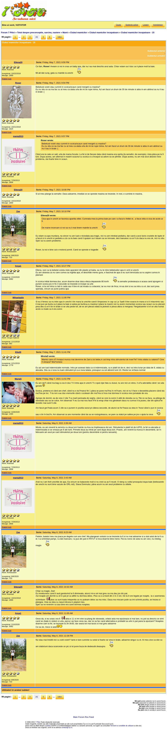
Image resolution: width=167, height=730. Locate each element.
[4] (37, 37)
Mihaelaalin (18, 297)
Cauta (118, 25)
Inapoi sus (6, 79)
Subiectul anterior (156, 51)
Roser (18, 83)
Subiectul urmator (156, 56)
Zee (18, 211)
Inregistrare (158, 25)
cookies (48, 726)
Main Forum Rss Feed (83, 717)
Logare (146, 25)
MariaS (18, 379)
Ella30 (18, 352)
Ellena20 (18, 62)
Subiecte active (131, 25)
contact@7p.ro (66, 727)
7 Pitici (37, 722)
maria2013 (18, 136)
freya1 (18, 266)
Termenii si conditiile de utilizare (122, 726)
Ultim (60, 37)
